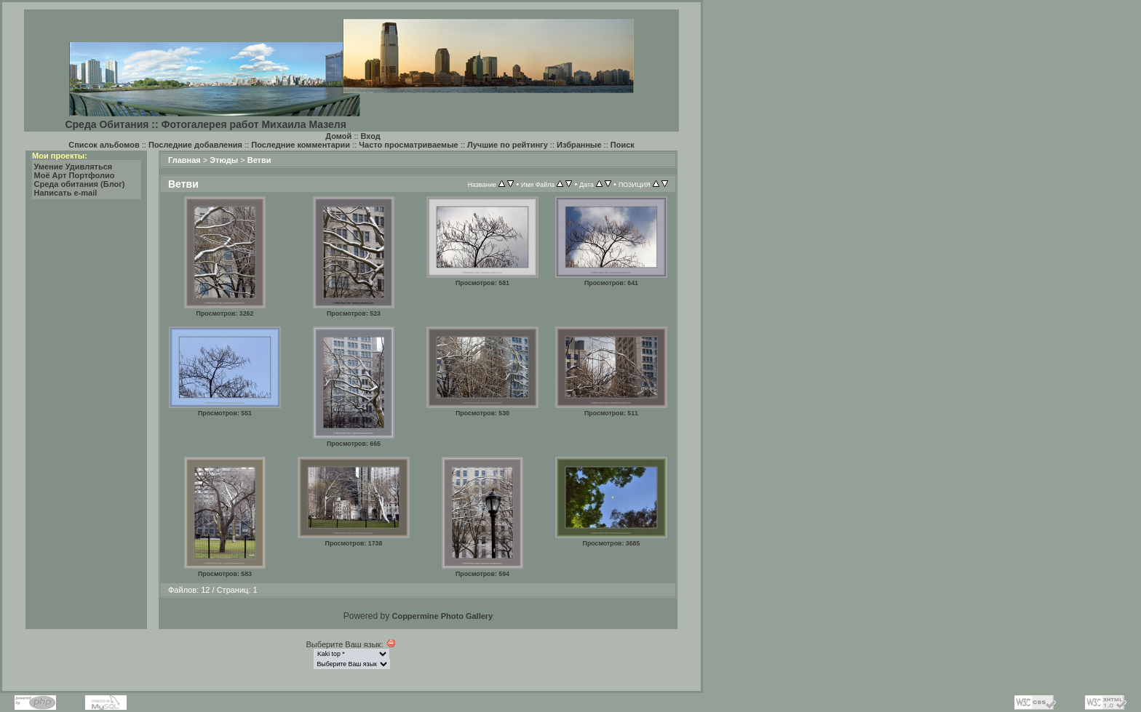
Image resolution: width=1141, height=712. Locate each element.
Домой (338, 136)
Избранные (579, 144)
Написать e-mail (66, 192)
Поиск (623, 144)
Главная (184, 160)
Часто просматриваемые (408, 144)
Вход (371, 136)
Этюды (224, 160)
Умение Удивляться (73, 166)
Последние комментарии (300, 144)
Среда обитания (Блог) (79, 184)
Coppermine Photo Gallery (442, 616)
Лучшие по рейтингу (507, 144)
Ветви (259, 160)
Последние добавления (195, 144)
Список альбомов (103, 144)
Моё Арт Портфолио (74, 175)
